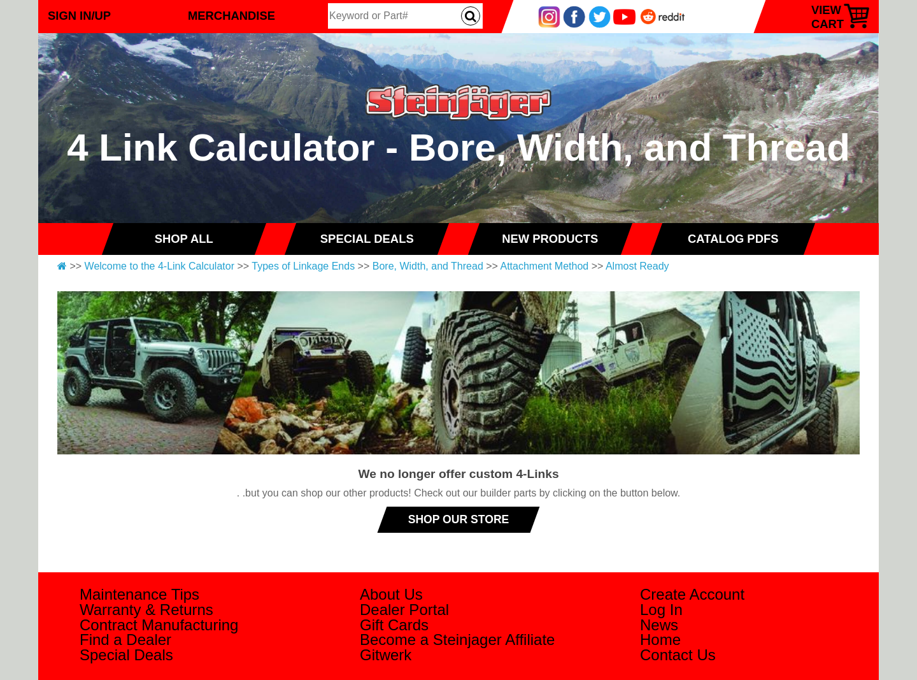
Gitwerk (385, 654)
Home (660, 639)
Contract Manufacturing (159, 624)
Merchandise (231, 15)
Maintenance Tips (139, 594)
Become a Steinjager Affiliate (457, 639)
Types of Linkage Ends (303, 266)
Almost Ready (637, 266)
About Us (391, 594)
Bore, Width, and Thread (428, 266)
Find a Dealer (125, 639)
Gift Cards (394, 624)
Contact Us (678, 654)
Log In (661, 609)
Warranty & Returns (146, 609)
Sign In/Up (79, 15)
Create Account (692, 594)
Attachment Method (544, 266)
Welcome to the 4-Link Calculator (159, 266)
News (659, 624)
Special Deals (126, 654)
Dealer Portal (404, 609)
